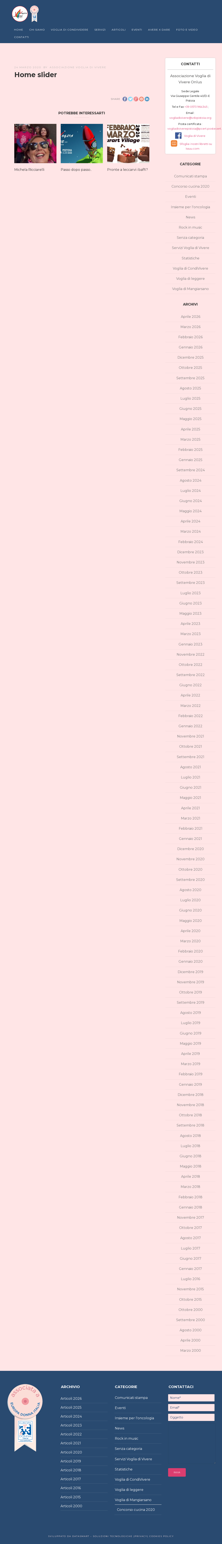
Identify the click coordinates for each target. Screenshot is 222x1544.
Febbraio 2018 (190, 1197)
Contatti (21, 37)
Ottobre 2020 (190, 870)
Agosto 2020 (190, 890)
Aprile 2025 (190, 429)
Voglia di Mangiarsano (190, 289)
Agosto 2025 (190, 388)
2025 (77, 1407)
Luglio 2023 (190, 593)
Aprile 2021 (190, 808)
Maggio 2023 (190, 613)
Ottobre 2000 (191, 1310)
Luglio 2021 (190, 777)
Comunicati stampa (190, 176)
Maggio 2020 (190, 921)
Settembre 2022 (190, 675)
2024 (77, 1416)
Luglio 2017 (190, 1248)
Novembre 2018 (190, 1105)
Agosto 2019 (190, 1013)
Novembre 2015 (190, 1289)
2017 (77, 1479)
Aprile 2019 (190, 1054)
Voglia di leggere (190, 279)
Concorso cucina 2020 (190, 186)
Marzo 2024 (190, 531)
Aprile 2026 (190, 317)
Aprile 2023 (190, 624)
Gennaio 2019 (190, 1085)
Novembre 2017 (190, 1218)
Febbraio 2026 (190, 337)
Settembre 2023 (190, 583)
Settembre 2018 (190, 1125)
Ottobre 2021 (190, 746)
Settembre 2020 (190, 880)
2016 (77, 1488)
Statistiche (190, 258)
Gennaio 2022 (190, 726)
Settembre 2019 (190, 1003)
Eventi (137, 29)
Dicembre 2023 (190, 552)
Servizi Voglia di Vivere (190, 248)
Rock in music (190, 227)
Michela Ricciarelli (29, 170)
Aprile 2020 (190, 931)
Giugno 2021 (190, 787)
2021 (77, 1443)
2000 (77, 1506)
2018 (77, 1470)
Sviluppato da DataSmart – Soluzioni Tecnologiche (90, 1536)
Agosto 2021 (190, 767)
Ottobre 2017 (190, 1228)
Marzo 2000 (190, 1351)
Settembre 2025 (190, 378)
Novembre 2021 (190, 736)
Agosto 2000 (191, 1330)
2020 (77, 1452)
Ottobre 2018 (190, 1115)
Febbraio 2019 (190, 1074)
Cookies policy (161, 1536)
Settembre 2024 (190, 470)
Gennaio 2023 (190, 644)
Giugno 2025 (190, 409)
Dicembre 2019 (190, 972)
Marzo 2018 (190, 1187)
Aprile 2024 (190, 521)
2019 (77, 1461)
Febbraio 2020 (190, 951)
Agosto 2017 (190, 1238)
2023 (77, 1425)
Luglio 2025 (190, 398)
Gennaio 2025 (190, 460)
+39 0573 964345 (196, 106)
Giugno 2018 (190, 1156)
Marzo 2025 (190, 439)
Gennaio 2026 (190, 347)
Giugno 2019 (190, 1033)
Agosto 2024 (190, 480)
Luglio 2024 (190, 491)
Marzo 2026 (190, 327)
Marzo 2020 (190, 941)
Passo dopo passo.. (76, 170)
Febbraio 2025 (190, 450)
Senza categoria (190, 238)
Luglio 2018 (190, 1146)
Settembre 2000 (190, 1320)
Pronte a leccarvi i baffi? (127, 170)
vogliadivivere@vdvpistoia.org (190, 117)
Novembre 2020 (190, 859)
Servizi (100, 29)
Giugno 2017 (190, 1259)
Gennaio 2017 (190, 1269)
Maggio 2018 (190, 1166)
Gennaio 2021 (190, 839)
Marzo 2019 (190, 1064)
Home (18, 29)
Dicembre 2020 (190, 849)
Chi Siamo (37, 29)
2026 (77, 1399)
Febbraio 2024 (190, 542)
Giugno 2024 (190, 501)
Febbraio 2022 (190, 716)
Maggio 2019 (190, 1044)
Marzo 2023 (190, 634)
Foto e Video (187, 29)
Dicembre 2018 (190, 1095)
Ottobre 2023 (190, 572)
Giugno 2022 (190, 685)
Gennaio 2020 (191, 962)
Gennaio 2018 (190, 1207)
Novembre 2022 (191, 654)
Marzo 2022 (190, 706)
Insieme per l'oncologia (190, 207)
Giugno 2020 (190, 910)
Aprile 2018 (190, 1177)
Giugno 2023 (190, 603)
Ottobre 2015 (190, 1300)
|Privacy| (140, 1536)
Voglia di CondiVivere (190, 268)
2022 (77, 1434)
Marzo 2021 (190, 818)
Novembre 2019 (190, 982)
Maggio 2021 (190, 798)
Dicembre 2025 (190, 357)
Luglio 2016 (190, 1279)
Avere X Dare (159, 29)
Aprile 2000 (190, 1340)
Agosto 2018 (190, 1136)
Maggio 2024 (190, 511)
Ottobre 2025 (190, 368)
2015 (77, 1497)
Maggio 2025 (191, 419)
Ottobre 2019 (190, 992)
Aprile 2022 (190, 695)
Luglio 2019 (190, 1023)
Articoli (119, 29)
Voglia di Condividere (69, 29)
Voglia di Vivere (194, 135)
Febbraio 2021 (190, 828)
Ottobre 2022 (190, 665)
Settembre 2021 (190, 757)
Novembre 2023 (191, 562)
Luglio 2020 (190, 900)
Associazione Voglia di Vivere (78, 67)
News (190, 217)
